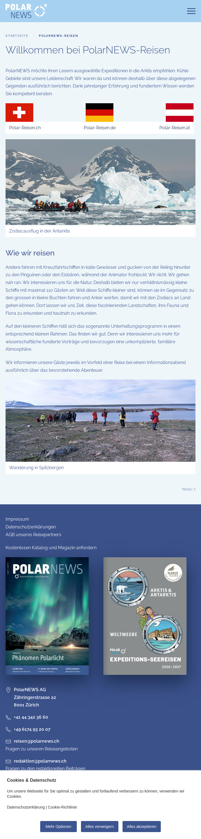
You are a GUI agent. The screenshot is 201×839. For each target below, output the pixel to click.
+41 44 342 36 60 (27, 717)
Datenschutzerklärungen (31, 527)
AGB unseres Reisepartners (33, 534)
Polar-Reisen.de (100, 127)
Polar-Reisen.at (174, 127)
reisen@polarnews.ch (36, 741)
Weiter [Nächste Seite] (188, 489)
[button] (191, 11)
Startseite (17, 36)
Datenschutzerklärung (26, 807)
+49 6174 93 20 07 (28, 729)
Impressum (17, 519)
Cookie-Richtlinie (62, 807)
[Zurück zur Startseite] (26, 11)
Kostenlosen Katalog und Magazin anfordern (51, 547)
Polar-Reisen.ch (25, 127)
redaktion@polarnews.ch (40, 761)
